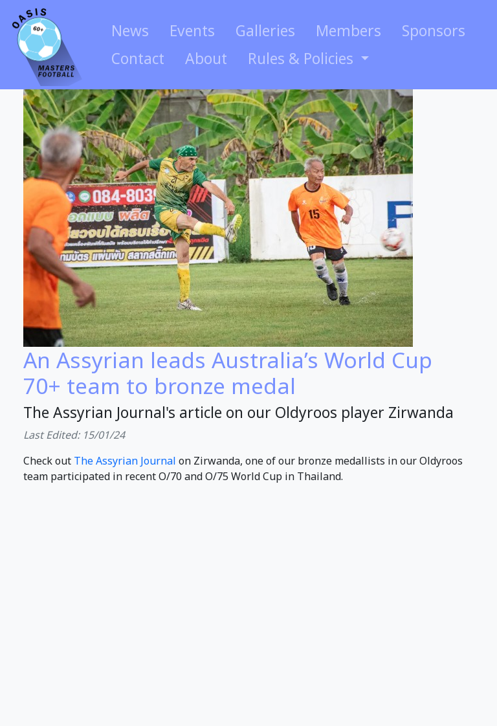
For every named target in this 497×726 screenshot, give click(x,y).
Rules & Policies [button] (302, 59)
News (130, 31)
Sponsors (433, 31)
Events (192, 31)
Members (348, 31)
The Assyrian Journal (125, 461)
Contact (137, 59)
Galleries (265, 31)
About (206, 59)
